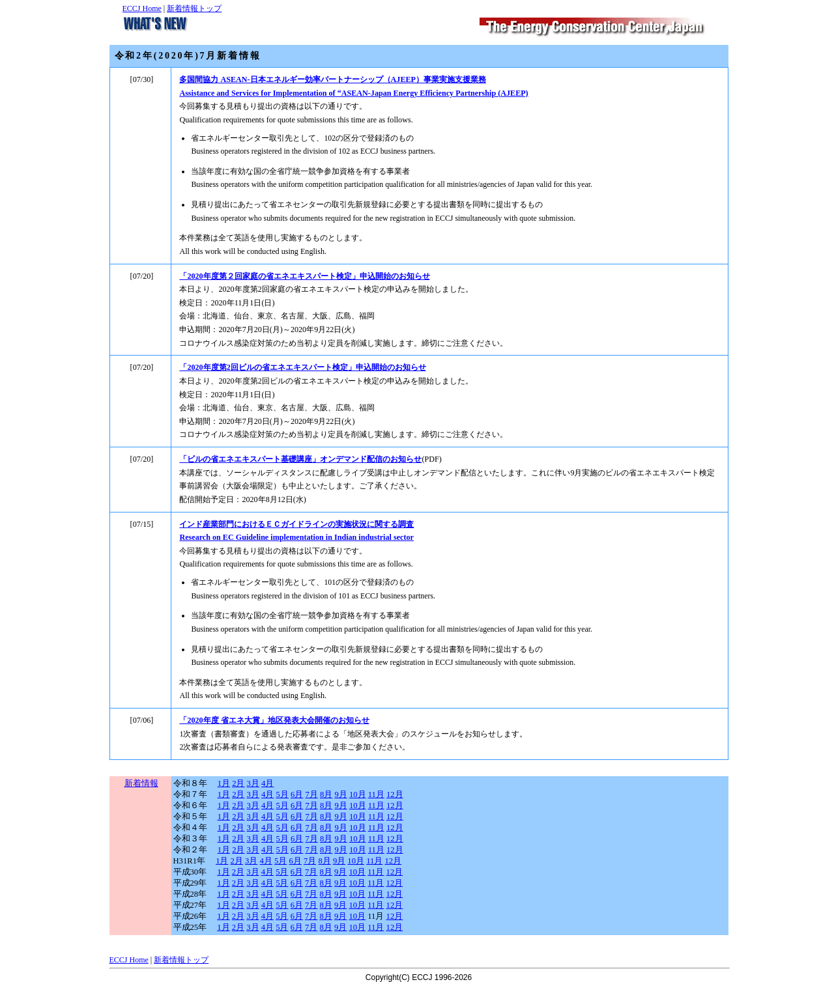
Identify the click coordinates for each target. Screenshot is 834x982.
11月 (376, 794)
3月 (253, 783)
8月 (326, 794)
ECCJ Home (142, 8)
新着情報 (141, 783)
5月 (282, 794)
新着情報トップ (194, 8)
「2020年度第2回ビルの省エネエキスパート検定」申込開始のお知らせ (302, 367)
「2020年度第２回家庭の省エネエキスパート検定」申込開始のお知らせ (304, 276)
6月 (297, 794)
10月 (357, 794)
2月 (238, 783)
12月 (394, 794)
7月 (311, 794)
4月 (267, 783)
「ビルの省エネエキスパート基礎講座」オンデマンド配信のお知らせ (300, 459)
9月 (340, 794)
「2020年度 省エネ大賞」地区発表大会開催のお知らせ (274, 720)
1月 (224, 783)
